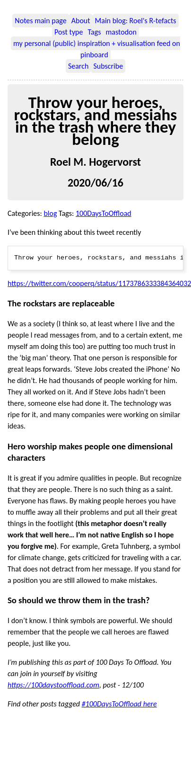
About (80, 20)
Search (78, 66)
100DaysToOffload (103, 213)
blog (50, 213)
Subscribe (108, 66)
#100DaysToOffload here (119, 703)
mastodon (120, 31)
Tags (94, 31)
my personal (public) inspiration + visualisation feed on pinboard (96, 49)
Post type (68, 31)
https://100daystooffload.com (53, 684)
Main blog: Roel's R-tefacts (135, 20)
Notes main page (40, 20)
